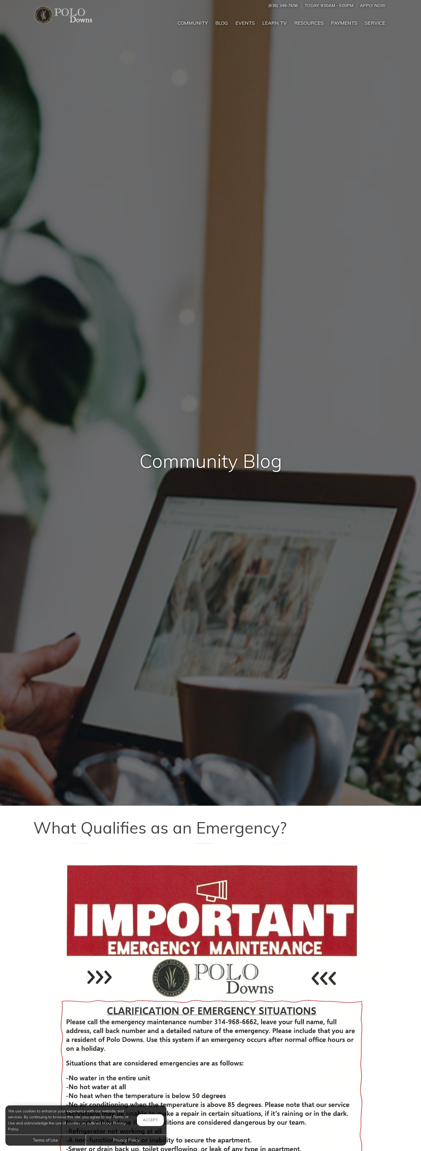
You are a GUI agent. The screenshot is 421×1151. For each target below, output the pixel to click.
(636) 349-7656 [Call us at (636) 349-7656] (283, 5)
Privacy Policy (126, 1140)
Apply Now (372, 5)
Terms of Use (45, 1140)
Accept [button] (150, 1119)
